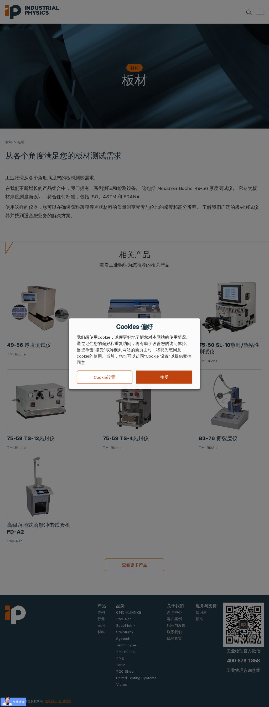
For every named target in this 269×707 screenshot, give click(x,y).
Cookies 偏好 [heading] (134, 326)
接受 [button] (164, 377)
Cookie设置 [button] (104, 377)
